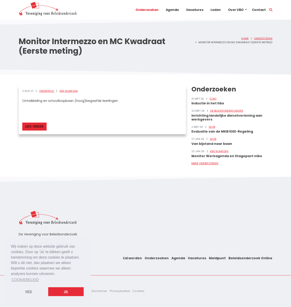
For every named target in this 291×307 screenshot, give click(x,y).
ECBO (213, 99)
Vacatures (194, 10)
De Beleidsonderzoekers (226, 111)
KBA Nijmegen (69, 91)
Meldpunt (217, 258)
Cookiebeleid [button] (25, 280)
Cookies (138, 291)
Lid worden (132, 258)
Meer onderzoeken (204, 163)
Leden (216, 10)
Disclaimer (99, 291)
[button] (246, 10)
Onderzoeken (146, 10)
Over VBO (236, 10)
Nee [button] (28, 291)
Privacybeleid (120, 291)
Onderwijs (47, 91)
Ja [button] (66, 291)
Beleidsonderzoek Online (250, 258)
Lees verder (34, 126)
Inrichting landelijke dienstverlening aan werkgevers (226, 117)
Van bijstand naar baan (211, 143)
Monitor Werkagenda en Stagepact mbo (226, 156)
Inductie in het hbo (207, 103)
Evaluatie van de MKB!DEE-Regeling (222, 131)
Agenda (172, 10)
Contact (259, 10)
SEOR (212, 127)
